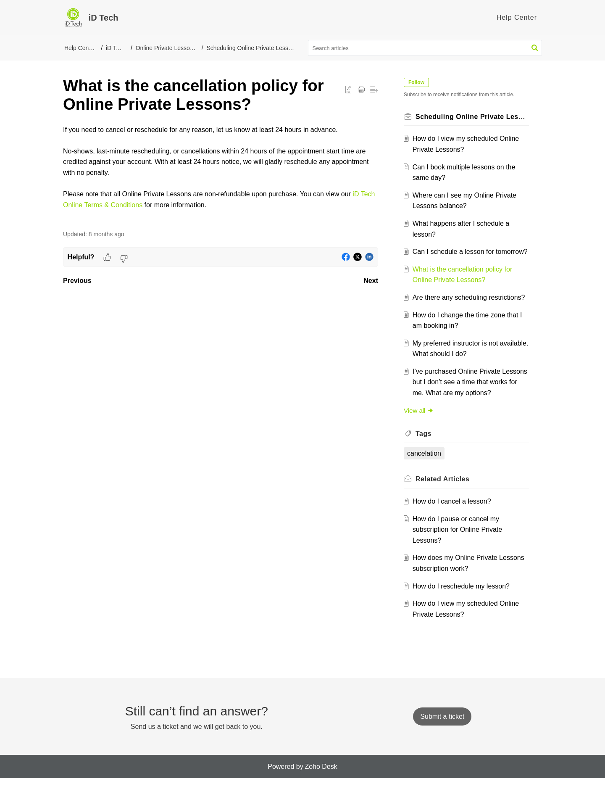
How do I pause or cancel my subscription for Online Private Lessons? (458, 540)
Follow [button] (418, 82)
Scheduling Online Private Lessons (251, 48)
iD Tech (115, 48)
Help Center (80, 48)
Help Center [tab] (517, 17)
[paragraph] (220, 172)
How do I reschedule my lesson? (462, 596)
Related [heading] (444, 489)
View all (420, 421)
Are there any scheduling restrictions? (470, 308)
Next (370, 280)
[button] (534, 48)
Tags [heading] (425, 444)
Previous (77, 280)
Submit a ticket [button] (442, 727)
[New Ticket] (442, 727)
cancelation (425, 463)
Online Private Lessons (166, 48)
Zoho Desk (321, 777)
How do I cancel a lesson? (453, 512)
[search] (425, 48)
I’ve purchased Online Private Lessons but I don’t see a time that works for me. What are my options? (467, 392)
